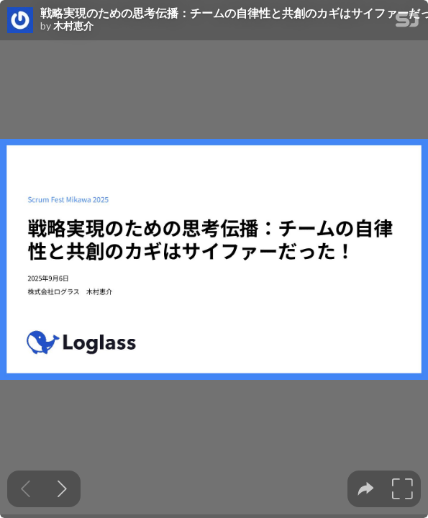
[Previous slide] (25, 489)
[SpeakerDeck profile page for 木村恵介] (20, 21)
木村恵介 (73, 26)
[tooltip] (366, 489)
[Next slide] (62, 489)
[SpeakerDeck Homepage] (407, 22)
